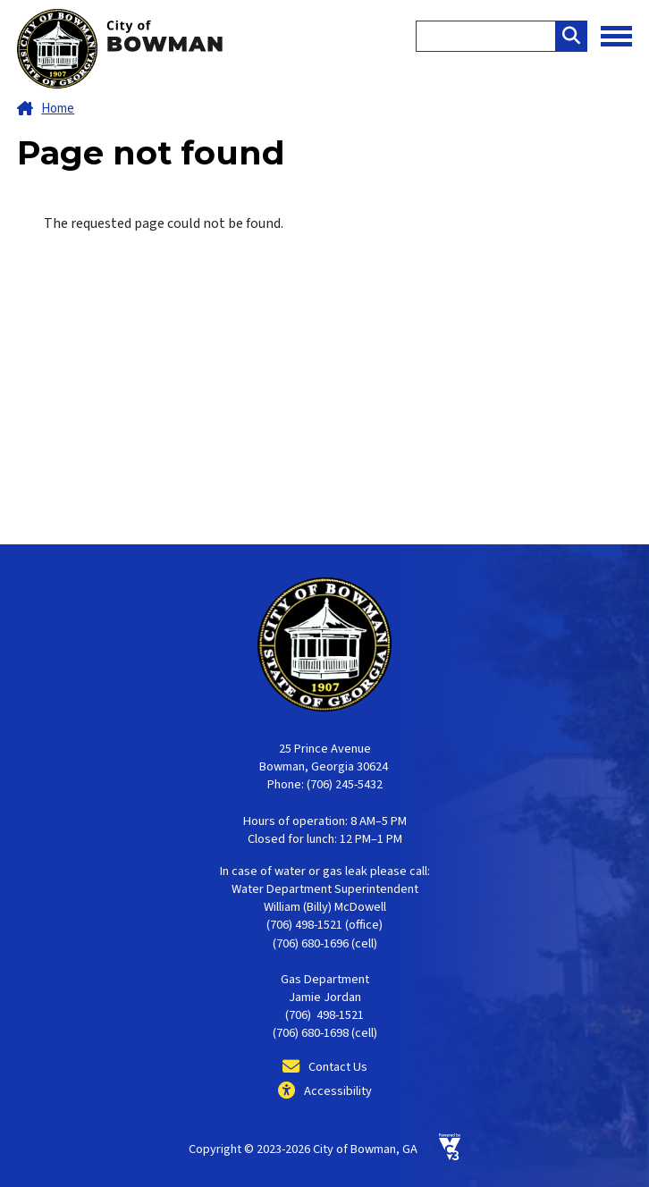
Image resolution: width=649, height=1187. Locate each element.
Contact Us (337, 1066)
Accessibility (338, 1091)
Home (57, 108)
